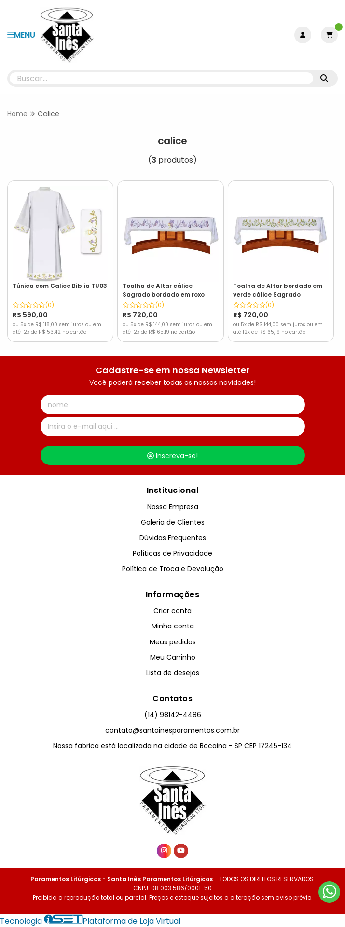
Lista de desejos (172, 673)
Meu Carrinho (172, 657)
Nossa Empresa (172, 507)
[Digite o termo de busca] (161, 78)
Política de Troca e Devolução (172, 568)
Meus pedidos (173, 642)
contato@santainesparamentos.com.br (172, 730)
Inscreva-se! (172, 456)
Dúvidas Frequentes (172, 538)
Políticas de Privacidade (172, 553)
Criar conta (172, 610)
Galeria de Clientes (173, 522)
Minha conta (173, 626)
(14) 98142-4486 (172, 715)
